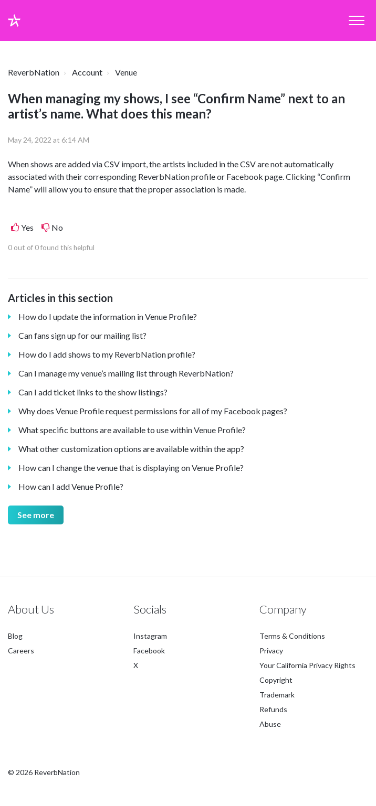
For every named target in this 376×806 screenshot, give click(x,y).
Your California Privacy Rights (307, 665)
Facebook (149, 650)
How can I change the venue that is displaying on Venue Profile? (131, 467)
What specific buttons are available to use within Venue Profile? (132, 430)
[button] (356, 21)
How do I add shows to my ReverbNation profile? (106, 354)
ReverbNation (33, 72)
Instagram (150, 635)
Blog (15, 635)
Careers (21, 650)
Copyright (276, 679)
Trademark (277, 694)
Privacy (271, 650)
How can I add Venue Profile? (70, 486)
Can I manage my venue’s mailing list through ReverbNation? (126, 373)
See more (35, 515)
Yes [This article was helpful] (27, 227)
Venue (126, 72)
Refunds (273, 709)
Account (87, 72)
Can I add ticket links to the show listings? (93, 392)
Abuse (270, 723)
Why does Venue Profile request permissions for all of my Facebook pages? (152, 411)
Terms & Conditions (292, 635)
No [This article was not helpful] (57, 227)
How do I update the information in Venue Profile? (107, 316)
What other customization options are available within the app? (131, 449)
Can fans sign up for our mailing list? (82, 335)
